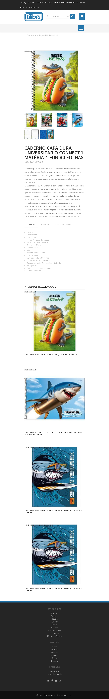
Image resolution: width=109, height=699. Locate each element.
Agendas (54, 613)
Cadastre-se (34, 7)
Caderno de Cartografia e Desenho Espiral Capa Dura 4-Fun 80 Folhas (54, 434)
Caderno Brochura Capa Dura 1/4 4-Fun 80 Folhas (51, 355)
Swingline (54, 652)
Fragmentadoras (54, 630)
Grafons (54, 649)
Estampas (44, 224)
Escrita (54, 625)
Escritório (54, 627)
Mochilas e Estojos (54, 636)
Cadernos (54, 616)
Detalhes (31, 224)
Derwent (54, 661)
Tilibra (54, 647)
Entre (22, 7)
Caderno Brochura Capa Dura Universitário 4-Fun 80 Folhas (53, 512)
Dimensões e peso (62, 224)
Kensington (54, 655)
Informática (54, 633)
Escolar (54, 622)
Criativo (55, 619)
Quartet (55, 658)
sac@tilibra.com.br (54, 674)
